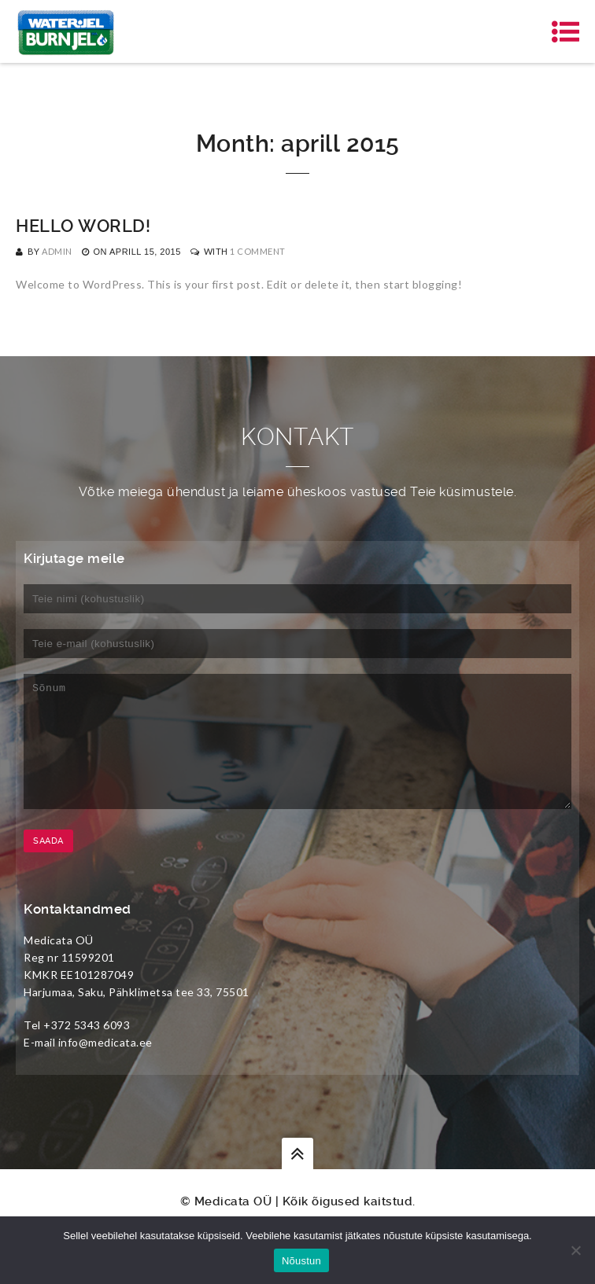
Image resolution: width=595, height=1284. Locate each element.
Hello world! (83, 226)
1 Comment (258, 251)
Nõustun (301, 1261)
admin (57, 251)
